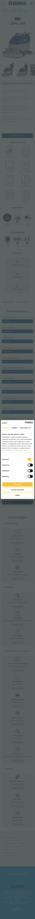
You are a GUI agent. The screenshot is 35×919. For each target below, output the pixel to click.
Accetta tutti (17, 484)
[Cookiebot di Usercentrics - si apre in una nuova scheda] (25, 422)
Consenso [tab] (5, 427)
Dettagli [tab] (14, 427)
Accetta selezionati (17, 490)
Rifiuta (17, 495)
